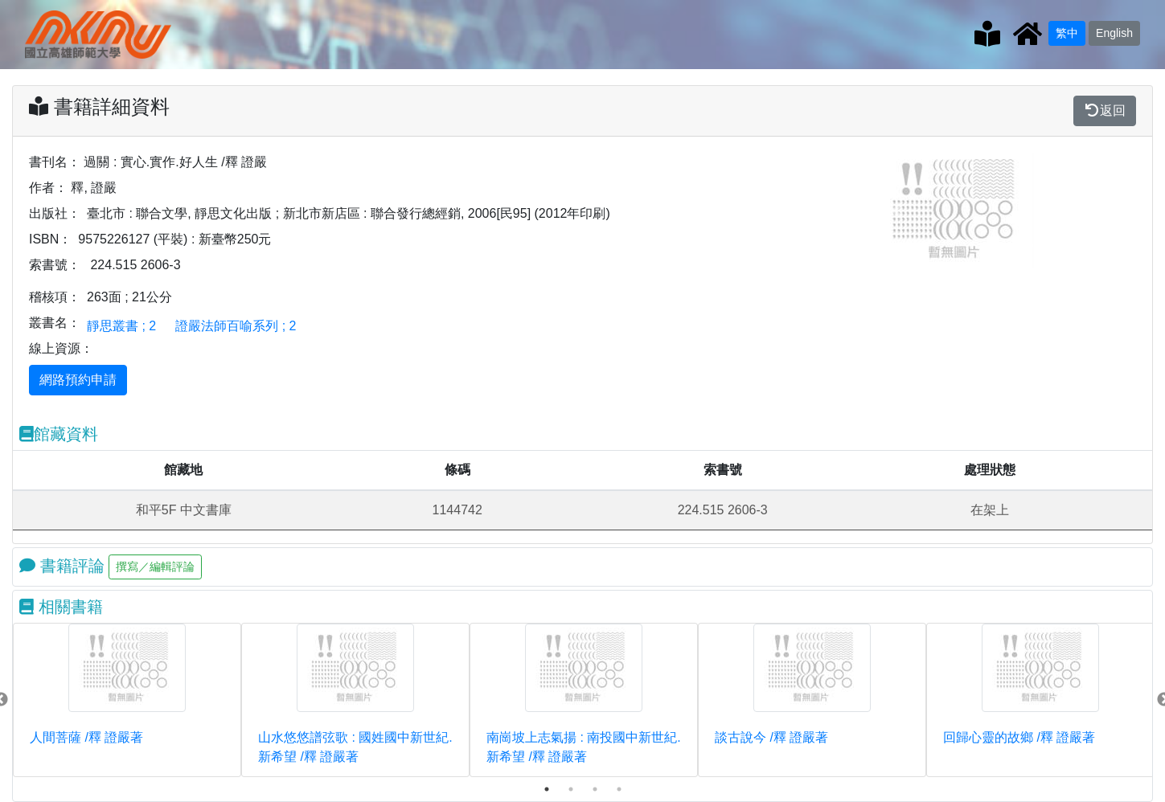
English (1114, 33)
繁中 (1067, 33)
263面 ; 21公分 (129, 297)
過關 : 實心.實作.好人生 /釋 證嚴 (175, 162)
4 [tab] (619, 789)
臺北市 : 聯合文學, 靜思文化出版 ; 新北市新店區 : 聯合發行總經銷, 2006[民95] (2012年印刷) (348, 213)
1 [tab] (547, 789)
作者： (48, 187)
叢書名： (54, 322)
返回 (1105, 110)
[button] (896, 210)
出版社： (54, 213)
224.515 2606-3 (135, 265)
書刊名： (54, 162)
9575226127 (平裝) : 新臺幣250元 (174, 239)
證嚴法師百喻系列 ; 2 (235, 326)
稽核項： (54, 297)
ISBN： (50, 239)
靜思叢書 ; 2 (121, 326)
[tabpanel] (127, 700)
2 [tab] (571, 789)
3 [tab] (595, 789)
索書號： (54, 265)
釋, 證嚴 (94, 187)
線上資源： (61, 348)
